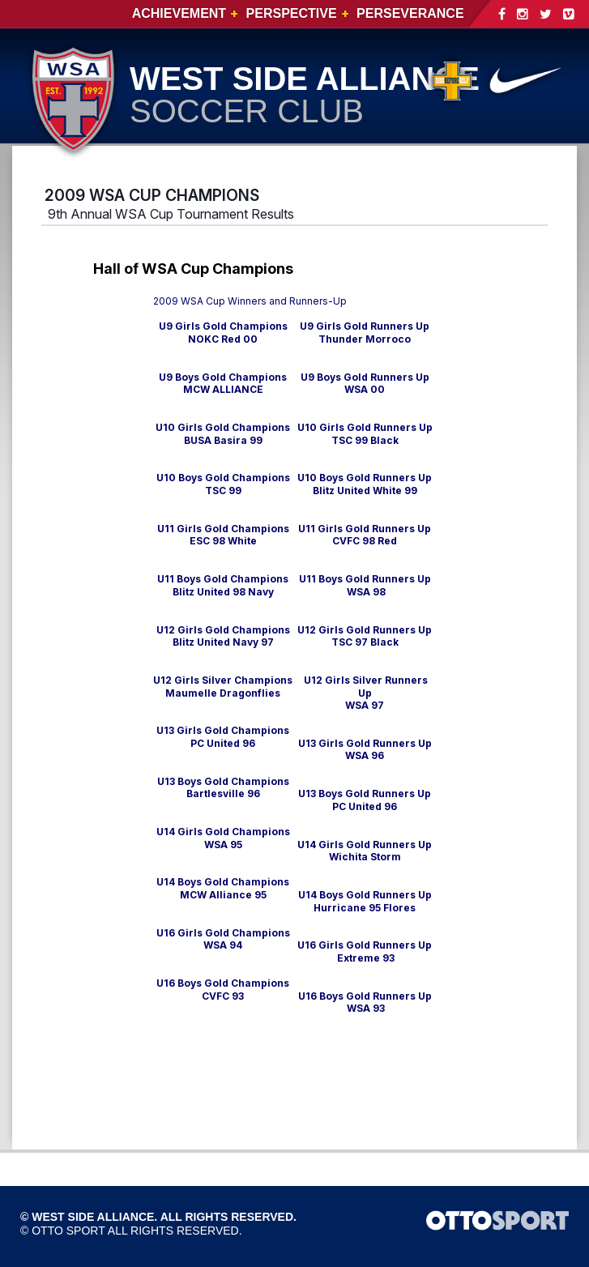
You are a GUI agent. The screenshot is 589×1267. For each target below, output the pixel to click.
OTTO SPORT (68, 1230)
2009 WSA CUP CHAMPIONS (152, 195)
